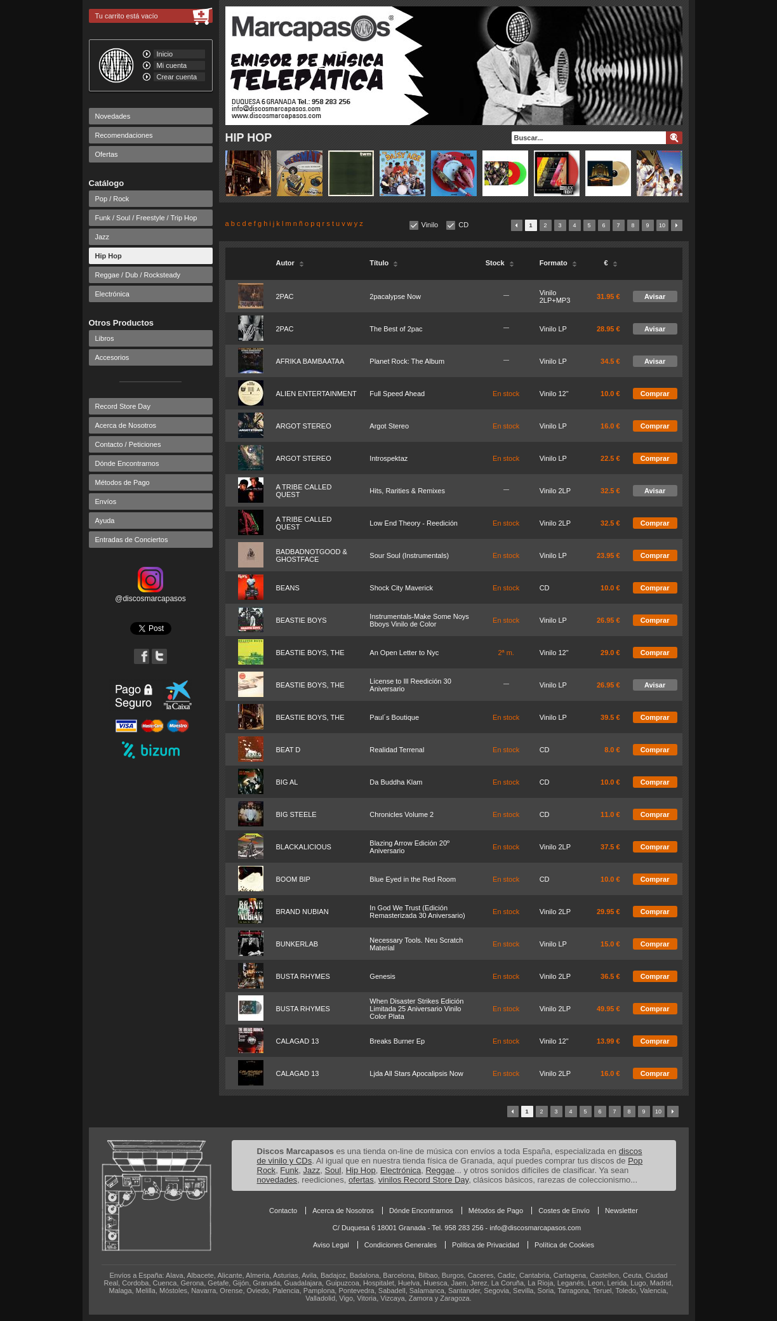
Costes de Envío (564, 1210)
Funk (289, 1170)
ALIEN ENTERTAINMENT (316, 393)
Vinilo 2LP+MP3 (555, 296)
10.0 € (610, 393)
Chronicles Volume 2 (401, 814)
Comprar (655, 393)
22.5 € (610, 458)
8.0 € (612, 749)
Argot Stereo (389, 426)
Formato (558, 263)
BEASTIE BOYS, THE (310, 652)
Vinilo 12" (554, 393)
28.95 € (608, 329)
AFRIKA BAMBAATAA (310, 361)
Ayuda (105, 520)
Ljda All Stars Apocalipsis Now (416, 1073)
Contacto (283, 1210)
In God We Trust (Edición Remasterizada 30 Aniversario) (417, 911)
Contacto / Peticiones (128, 444)
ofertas (361, 1180)
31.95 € (608, 296)
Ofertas (106, 154)
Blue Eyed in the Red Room (412, 879)
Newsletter (621, 1210)
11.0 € (610, 814)
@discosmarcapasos (150, 594)
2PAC (285, 296)
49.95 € (608, 1008)
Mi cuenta (172, 65)
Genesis (382, 976)
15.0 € (610, 944)
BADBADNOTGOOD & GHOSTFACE (311, 555)
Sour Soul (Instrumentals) (409, 555)
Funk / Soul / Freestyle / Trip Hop (146, 218)
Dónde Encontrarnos (127, 463)
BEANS (288, 588)
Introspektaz (388, 458)
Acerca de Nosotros (126, 425)
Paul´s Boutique (394, 717)
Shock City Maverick (401, 588)
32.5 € (610, 491)
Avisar (654, 296)
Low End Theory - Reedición (413, 523)
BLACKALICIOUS (303, 847)
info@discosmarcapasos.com (535, 1227)
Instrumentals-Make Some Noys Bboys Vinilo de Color (419, 620)
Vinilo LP (553, 329)
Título (383, 263)
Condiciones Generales (400, 1245)
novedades (277, 1180)
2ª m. (506, 652)
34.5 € (610, 361)
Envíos (106, 501)
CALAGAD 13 (297, 1041)
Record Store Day (122, 406)
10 (662, 225)
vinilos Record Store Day (423, 1180)
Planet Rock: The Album (406, 361)
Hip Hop (108, 256)
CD (463, 225)
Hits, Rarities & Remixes (407, 491)
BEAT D (288, 749)
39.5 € (610, 717)
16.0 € (610, 426)
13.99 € (608, 1041)
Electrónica (112, 294)
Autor (290, 263)
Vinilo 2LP (555, 491)
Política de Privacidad (485, 1245)
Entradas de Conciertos (131, 539)
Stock (500, 263)
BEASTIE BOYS (301, 620)
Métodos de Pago (122, 482)
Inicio (165, 54)
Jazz (102, 237)
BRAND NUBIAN (302, 911)
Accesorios (112, 357)
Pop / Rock (112, 198)
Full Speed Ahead (397, 393)
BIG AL (287, 782)
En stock (506, 393)
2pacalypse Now (395, 296)
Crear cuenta (177, 77)
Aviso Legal (331, 1245)
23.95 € (608, 555)
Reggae (440, 1170)
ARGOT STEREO (303, 426)
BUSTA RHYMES (303, 976)
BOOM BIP (293, 879)
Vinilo (430, 225)
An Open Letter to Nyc (404, 652)
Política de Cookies (564, 1245)
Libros (104, 338)
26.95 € (608, 620)
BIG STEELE (296, 814)
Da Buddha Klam (395, 782)
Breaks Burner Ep (397, 1041)
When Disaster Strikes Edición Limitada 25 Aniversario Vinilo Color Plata (416, 1008)
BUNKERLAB (297, 944)
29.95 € (608, 911)
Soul (332, 1170)
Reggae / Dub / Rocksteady (138, 275)
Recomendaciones (124, 135)
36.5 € (610, 976)
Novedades (113, 116)
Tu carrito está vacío (126, 16)
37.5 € (610, 847)
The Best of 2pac (395, 329)
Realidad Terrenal (396, 749)
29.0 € (610, 652)
